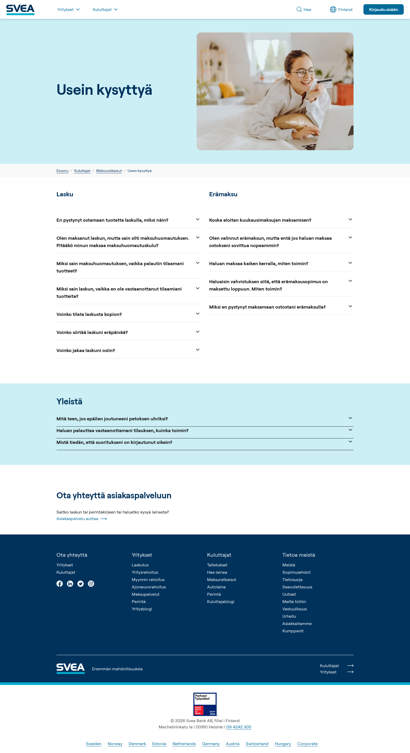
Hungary (283, 743)
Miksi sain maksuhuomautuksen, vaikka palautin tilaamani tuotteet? (128, 267)
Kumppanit (293, 630)
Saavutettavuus (297, 586)
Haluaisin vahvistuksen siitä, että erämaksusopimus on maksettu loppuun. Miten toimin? (281, 285)
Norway (115, 743)
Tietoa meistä (298, 554)
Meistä (288, 564)
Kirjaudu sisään (383, 9)
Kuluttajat (82, 170)
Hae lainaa (217, 572)
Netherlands (184, 743)
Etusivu (62, 170)
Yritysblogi (142, 608)
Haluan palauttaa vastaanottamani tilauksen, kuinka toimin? (205, 430)
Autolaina (216, 586)
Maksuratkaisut (109, 170)
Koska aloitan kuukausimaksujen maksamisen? (281, 219)
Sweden (93, 743)
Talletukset (217, 564)
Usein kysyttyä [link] (140, 170)
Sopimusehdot (296, 572)
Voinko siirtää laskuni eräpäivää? (128, 331)
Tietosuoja (292, 579)
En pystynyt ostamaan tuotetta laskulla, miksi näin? (128, 219)
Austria (233, 743)
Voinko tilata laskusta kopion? (128, 313)
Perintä (139, 601)
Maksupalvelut (146, 594)
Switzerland (257, 743)
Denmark (137, 743)
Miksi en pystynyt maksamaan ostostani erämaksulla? (281, 306)
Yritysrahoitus (145, 572)
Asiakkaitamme (297, 623)
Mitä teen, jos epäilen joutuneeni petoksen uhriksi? (205, 418)
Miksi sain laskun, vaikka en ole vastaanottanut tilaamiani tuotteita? (128, 292)
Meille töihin (294, 601)
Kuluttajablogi (220, 601)
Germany (211, 743)
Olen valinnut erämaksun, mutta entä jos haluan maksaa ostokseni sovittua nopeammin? (281, 241)
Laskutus (140, 564)
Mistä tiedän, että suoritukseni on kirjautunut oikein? (205, 441)
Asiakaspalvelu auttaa (81, 519)
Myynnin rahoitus (148, 579)
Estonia (159, 743)
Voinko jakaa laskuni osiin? (128, 350)
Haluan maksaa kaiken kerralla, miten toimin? (281, 263)
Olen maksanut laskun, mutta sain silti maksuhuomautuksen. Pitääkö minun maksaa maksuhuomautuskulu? (128, 241)
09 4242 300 (238, 726)
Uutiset (289, 594)
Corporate (307, 743)
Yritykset (64, 564)
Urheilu (289, 616)
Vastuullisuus (294, 608)
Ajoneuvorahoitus (149, 586)
